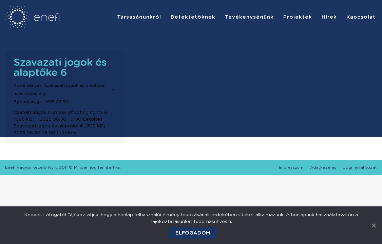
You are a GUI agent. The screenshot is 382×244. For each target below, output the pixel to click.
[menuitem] (139, 17)
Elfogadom (192, 233)
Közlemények (28, 85)
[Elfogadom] (373, 225)
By (26, 102)
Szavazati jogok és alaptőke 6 (60, 68)
